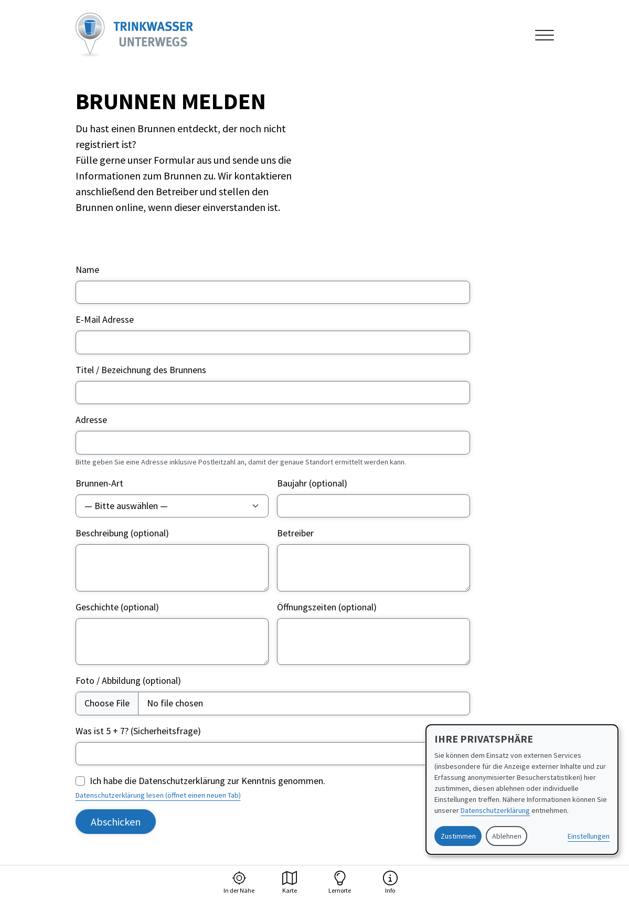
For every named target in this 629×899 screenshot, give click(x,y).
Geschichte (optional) (117, 607)
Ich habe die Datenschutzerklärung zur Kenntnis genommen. (207, 781)
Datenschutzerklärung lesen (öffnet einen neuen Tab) (158, 795)
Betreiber (295, 533)
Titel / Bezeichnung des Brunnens (141, 370)
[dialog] (522, 789)
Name (87, 269)
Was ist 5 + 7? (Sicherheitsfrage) (138, 731)
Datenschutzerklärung (495, 810)
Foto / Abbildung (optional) (128, 680)
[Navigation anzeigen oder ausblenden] (544, 35)
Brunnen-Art (99, 483)
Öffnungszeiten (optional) (327, 607)
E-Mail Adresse (105, 319)
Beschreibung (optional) (122, 533)
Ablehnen (506, 836)
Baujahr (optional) (312, 483)
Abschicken (116, 821)
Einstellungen (589, 836)
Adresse (91, 420)
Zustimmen (458, 836)
